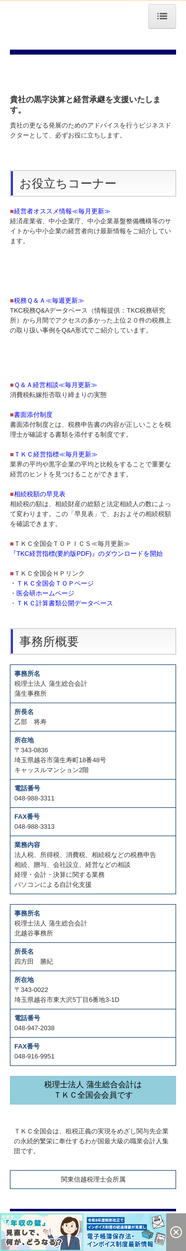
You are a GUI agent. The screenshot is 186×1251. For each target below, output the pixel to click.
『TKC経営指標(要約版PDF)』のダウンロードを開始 (86, 553)
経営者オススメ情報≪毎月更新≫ (62, 211)
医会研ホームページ (45, 593)
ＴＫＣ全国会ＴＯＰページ (55, 583)
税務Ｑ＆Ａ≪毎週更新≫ (49, 300)
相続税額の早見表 (39, 494)
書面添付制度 (33, 414)
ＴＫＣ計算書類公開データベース (64, 603)
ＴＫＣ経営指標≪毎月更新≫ (56, 454)
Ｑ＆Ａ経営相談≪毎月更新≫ (55, 385)
